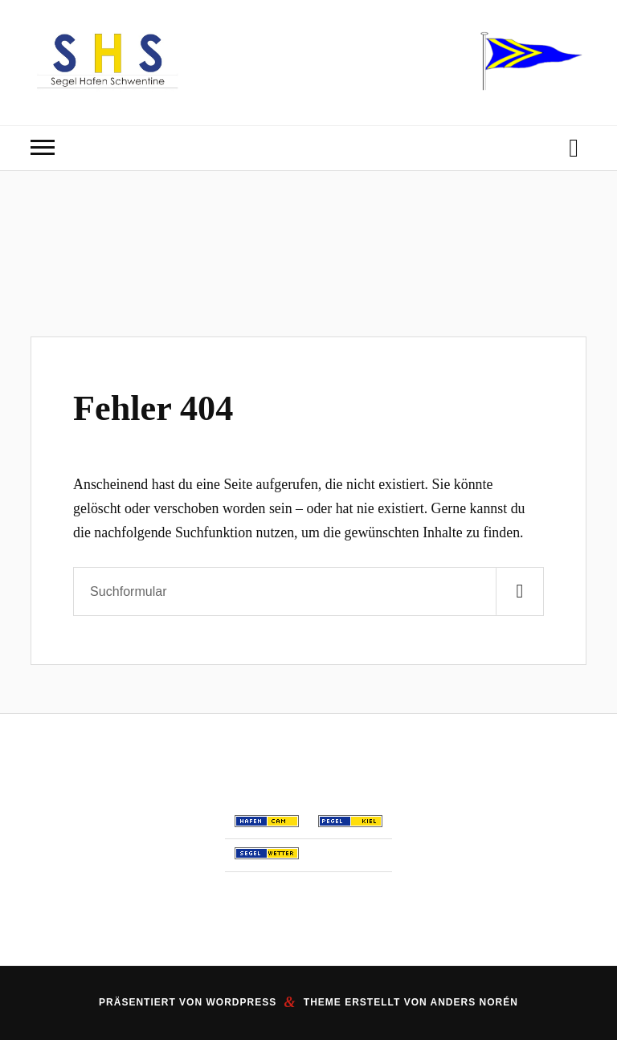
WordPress (241, 1002)
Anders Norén (474, 1002)
